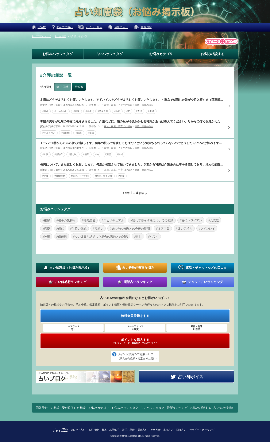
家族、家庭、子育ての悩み (118, 105)
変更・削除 (196, 328)
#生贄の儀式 (78, 228)
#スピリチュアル (113, 220)
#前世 (138, 236)
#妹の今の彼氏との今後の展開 (130, 228)
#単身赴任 (103, 111)
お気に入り (121, 27)
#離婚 (120, 154)
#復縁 (46, 220)
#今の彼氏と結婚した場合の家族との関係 (100, 236)
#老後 (151, 111)
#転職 (117, 111)
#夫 (128, 111)
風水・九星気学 (110, 429)
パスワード (73, 328)
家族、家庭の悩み (144, 105)
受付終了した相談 (74, 407)
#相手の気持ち (66, 220)
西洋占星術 (128, 429)
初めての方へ (65, 27)
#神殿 (46, 236)
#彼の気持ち (184, 228)
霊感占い (143, 429)
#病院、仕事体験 (103, 176)
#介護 (89, 111)
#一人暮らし (60, 111)
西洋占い (181, 429)
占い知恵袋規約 (223, 407)
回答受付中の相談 (47, 407)
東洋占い (168, 429)
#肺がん (73, 154)
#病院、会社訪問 (80, 176)
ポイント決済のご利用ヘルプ (137, 357)
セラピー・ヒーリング (202, 429)
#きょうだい (48, 132)
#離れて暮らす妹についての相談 (151, 220)
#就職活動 (59, 176)
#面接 (121, 176)
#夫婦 (139, 111)
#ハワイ (153, 236)
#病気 (86, 154)
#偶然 (60, 228)
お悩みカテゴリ (161, 54)
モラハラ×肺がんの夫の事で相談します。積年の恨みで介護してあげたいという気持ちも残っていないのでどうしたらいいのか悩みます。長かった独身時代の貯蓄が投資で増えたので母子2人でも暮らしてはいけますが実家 (132, 143)
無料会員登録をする (135, 316)
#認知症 (58, 154)
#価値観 (61, 236)
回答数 (78, 87)
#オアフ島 (163, 228)
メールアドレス (135, 328)
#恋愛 (46, 228)
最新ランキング (177, 407)
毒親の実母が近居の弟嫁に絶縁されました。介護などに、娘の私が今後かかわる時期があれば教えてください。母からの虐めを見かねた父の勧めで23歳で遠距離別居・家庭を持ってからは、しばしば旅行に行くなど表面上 (132, 121)
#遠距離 (65, 132)
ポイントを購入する (135, 341)
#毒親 (91, 132)
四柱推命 (94, 429)
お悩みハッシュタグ (57, 54)
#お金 (45, 111)
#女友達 (213, 220)
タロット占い (78, 429)
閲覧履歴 (146, 27)
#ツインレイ (207, 228)
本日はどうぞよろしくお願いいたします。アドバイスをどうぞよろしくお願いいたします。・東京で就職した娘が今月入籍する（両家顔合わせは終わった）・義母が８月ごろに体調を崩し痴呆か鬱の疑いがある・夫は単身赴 (132, 99)
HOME (42, 27)
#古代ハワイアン (191, 220)
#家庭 (76, 111)
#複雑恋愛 (89, 220)
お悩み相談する (212, 54)
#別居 (108, 154)
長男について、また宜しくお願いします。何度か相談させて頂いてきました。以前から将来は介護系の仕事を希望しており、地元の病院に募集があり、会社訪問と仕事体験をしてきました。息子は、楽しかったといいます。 (132, 164)
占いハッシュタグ (109, 54)
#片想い (98, 228)
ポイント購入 (94, 27)
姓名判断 (155, 429)
